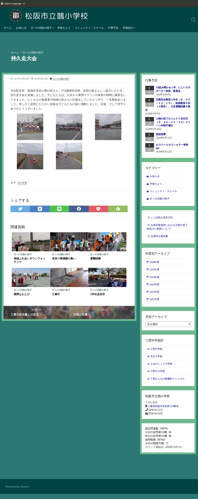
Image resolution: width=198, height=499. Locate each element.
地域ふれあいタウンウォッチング (30, 260)
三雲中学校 (157, 352)
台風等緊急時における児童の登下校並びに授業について (167, 228)
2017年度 (22, 182)
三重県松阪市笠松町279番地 (164, 411)
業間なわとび (22, 295)
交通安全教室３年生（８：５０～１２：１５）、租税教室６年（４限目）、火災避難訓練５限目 (167, 105)
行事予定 (113, 27)
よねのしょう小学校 (162, 367)
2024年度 (155, 279)
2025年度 (155, 271)
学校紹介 (128, 27)
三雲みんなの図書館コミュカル (168, 383)
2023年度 (155, 287)
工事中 (56, 295)
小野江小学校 (158, 375)
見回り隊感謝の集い (64, 259)
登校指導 (161, 134)
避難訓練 (95, 259)
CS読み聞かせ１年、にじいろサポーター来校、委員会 (173, 89)
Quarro (25, 486)
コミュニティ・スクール (89, 27)
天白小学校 (157, 360)
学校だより (64, 27)
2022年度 (155, 295)
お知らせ (21, 27)
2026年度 (155, 264)
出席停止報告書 (160, 238)
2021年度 (155, 302)
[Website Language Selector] (14, 3)
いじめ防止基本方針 (162, 218)
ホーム (8, 27)
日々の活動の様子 (41, 27)
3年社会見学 (97, 295)
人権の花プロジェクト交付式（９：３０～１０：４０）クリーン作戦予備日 (173, 122)
